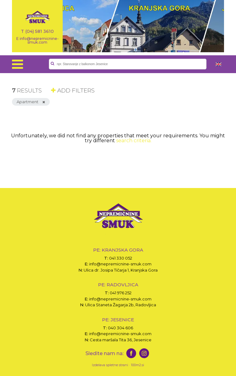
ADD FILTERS (73, 90)
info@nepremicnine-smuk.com (120, 263)
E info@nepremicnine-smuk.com (37, 40)
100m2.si (137, 365)
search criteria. (133, 140)
